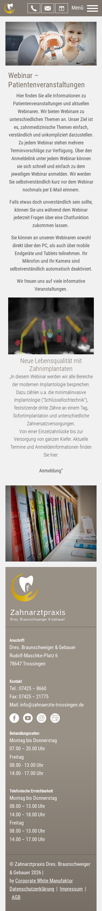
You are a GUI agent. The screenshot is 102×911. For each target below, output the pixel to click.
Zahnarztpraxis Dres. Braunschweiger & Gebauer (9, 8)
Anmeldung (50, 470)
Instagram (41, 718)
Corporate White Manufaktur (44, 881)
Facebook (14, 718)
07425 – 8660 (33, 8)
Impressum (71, 889)
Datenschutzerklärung (32, 889)
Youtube (28, 718)
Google (55, 718)
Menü (78, 7)
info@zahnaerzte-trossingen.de (47, 8)
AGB (16, 897)
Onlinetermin (61, 8)
